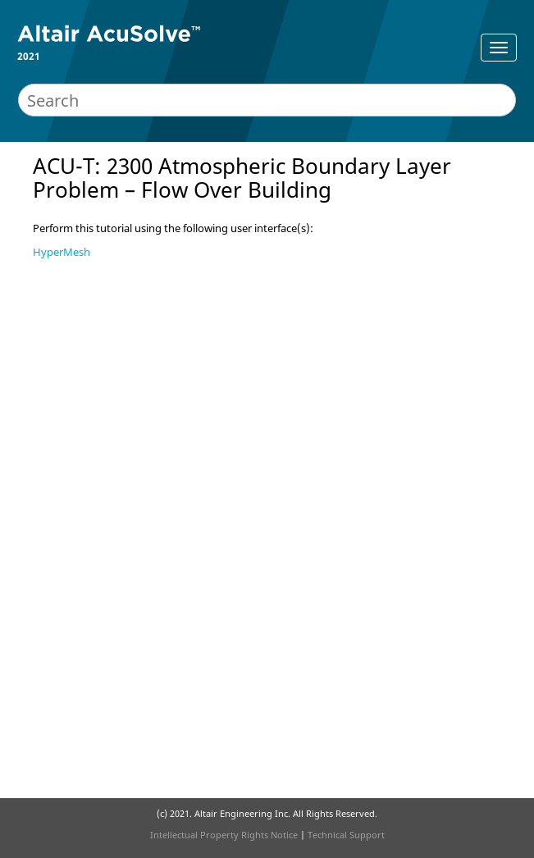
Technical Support (346, 834)
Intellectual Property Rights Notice (224, 834)
